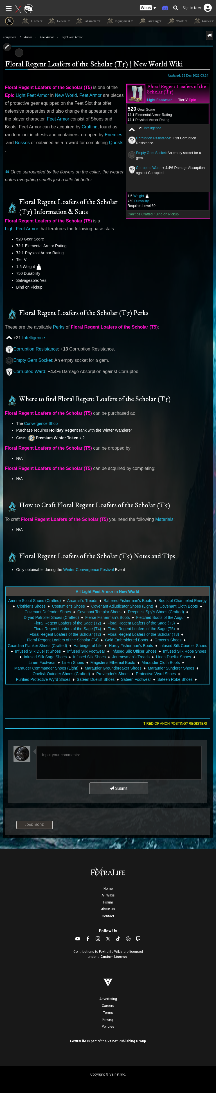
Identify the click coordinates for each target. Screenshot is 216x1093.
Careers (108, 1006)
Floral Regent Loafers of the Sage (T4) (67, 628)
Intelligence (152, 128)
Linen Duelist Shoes (173, 657)
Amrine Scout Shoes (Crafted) (34, 600)
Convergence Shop (41, 423)
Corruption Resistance (153, 138)
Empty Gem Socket (151, 153)
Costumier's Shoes (68, 606)
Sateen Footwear (136, 679)
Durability (141, 201)
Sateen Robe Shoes (174, 679)
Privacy (108, 1019)
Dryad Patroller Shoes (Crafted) (51, 617)
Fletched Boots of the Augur (160, 617)
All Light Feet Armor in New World (107, 591)
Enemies (113, 134)
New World (66, 95)
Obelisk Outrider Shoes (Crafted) (61, 674)
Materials (164, 519)
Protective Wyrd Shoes (156, 674)
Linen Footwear (42, 662)
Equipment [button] (119, 21)
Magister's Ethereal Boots (113, 662)
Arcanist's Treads (82, 600)
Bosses (22, 142)
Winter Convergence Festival (88, 569)
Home (108, 889)
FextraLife (78, 1041)
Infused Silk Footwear (86, 651)
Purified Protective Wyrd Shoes (43, 679)
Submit (118, 788)
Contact (108, 916)
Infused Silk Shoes (89, 657)
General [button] (59, 21)
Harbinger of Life (88, 645)
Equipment (9, 37)
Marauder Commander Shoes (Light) (46, 668)
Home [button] (32, 21)
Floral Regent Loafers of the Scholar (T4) (62, 640)
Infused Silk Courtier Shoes (183, 645)
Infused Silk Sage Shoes (45, 657)
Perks (58, 327)
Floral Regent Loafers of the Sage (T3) (141, 623)
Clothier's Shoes (31, 606)
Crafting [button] (150, 21)
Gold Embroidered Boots (126, 640)
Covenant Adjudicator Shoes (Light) (122, 606)
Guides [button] (203, 21)
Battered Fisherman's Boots (128, 600)
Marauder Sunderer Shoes (171, 668)
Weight (138, 196)
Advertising (108, 999)
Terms (108, 1013)
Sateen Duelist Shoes (96, 679)
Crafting (90, 126)
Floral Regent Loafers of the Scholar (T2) (65, 634)
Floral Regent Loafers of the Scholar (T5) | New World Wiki (94, 64)
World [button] (177, 21)
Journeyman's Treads (131, 657)
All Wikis (108, 895)
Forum (108, 902)
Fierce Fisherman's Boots (107, 617)
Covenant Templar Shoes (99, 612)
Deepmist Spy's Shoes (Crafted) (156, 612)
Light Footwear (159, 100)
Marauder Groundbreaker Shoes (113, 668)
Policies (108, 1027)
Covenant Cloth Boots (178, 606)
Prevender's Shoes (113, 674)
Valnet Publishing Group (126, 1041)
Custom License (113, 957)
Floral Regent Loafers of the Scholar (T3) (143, 634)
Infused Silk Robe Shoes (184, 651)
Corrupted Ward (29, 371)
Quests (116, 142)
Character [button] (88, 21)
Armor (28, 37)
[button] (148, 8)
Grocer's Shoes (167, 640)
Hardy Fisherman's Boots (131, 645)
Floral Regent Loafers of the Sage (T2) (67, 623)
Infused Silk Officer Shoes (134, 651)
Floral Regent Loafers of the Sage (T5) (141, 628)
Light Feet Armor (72, 37)
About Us (108, 909)
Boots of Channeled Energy (182, 600)
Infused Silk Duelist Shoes (38, 651)
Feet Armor (47, 37)
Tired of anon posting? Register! (175, 724)
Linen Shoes (73, 662)
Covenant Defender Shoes (47, 612)
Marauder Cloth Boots (160, 662)
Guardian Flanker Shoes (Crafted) (37, 645)
